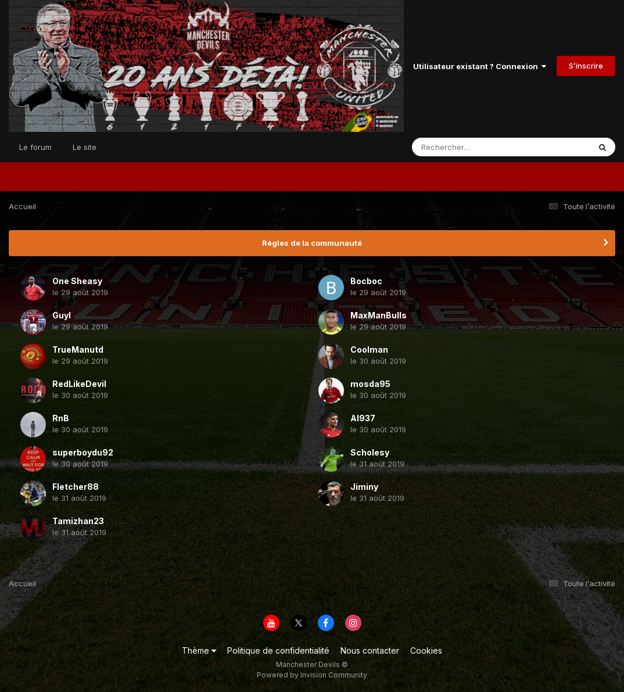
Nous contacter (369, 650)
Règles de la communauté (312, 243)
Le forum (35, 147)
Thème (199, 650)
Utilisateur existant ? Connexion (479, 66)
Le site (84, 147)
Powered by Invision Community (312, 675)
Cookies (426, 650)
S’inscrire (586, 65)
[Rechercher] (467, 147)
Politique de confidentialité (278, 650)
